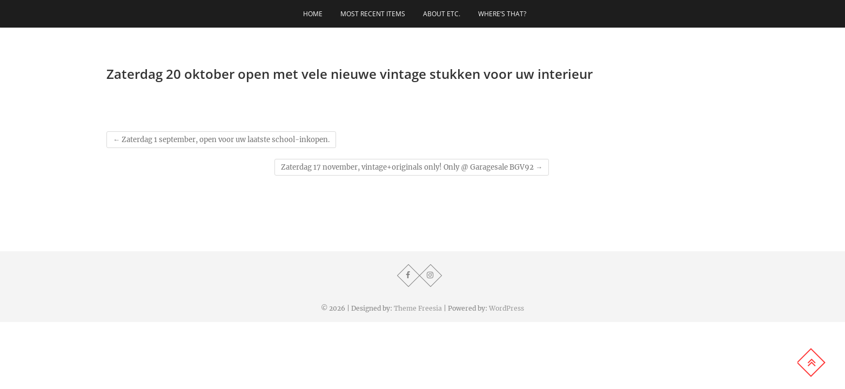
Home (313, 13)
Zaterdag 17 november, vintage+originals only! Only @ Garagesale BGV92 (411, 167)
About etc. (441, 13)
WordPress (506, 308)
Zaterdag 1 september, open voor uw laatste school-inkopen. (221, 139)
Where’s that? (502, 13)
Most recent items (372, 13)
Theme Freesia (418, 308)
